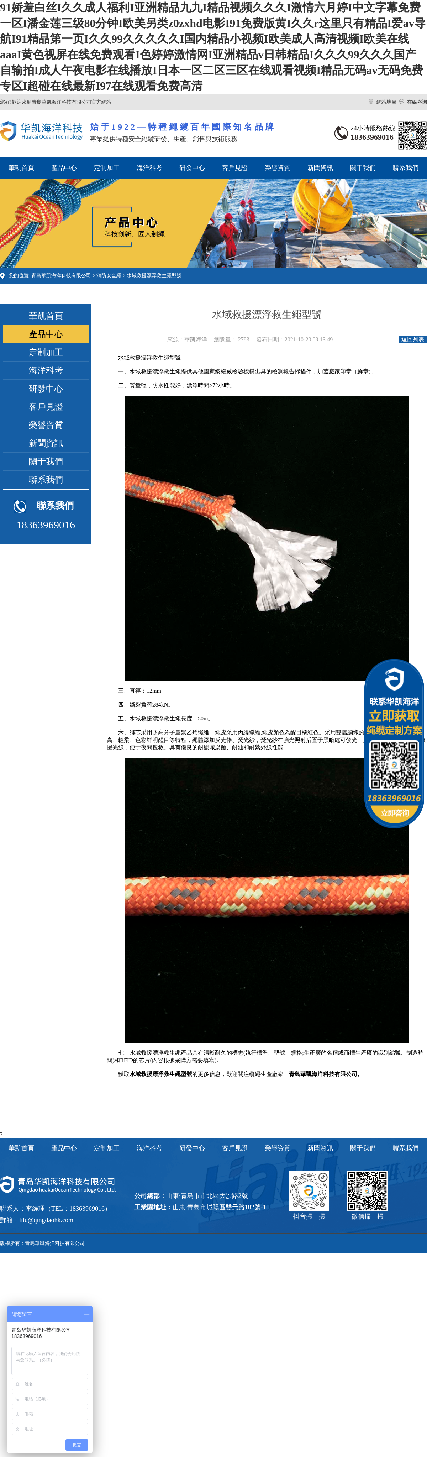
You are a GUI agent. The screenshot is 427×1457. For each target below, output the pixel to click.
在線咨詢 (417, 102)
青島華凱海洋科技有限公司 (61, 275)
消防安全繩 (108, 275)
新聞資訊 (320, 167)
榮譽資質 (277, 167)
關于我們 (363, 167)
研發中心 (192, 167)
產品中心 (64, 167)
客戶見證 (235, 167)
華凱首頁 (21, 167)
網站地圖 (387, 102)
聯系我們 (405, 167)
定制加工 (107, 167)
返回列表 (412, 339)
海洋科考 (149, 167)
